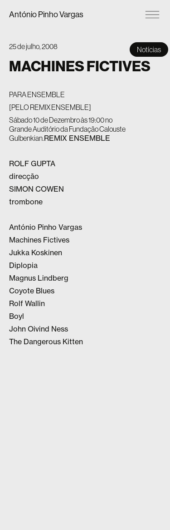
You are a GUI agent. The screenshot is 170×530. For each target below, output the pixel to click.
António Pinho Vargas (46, 14)
